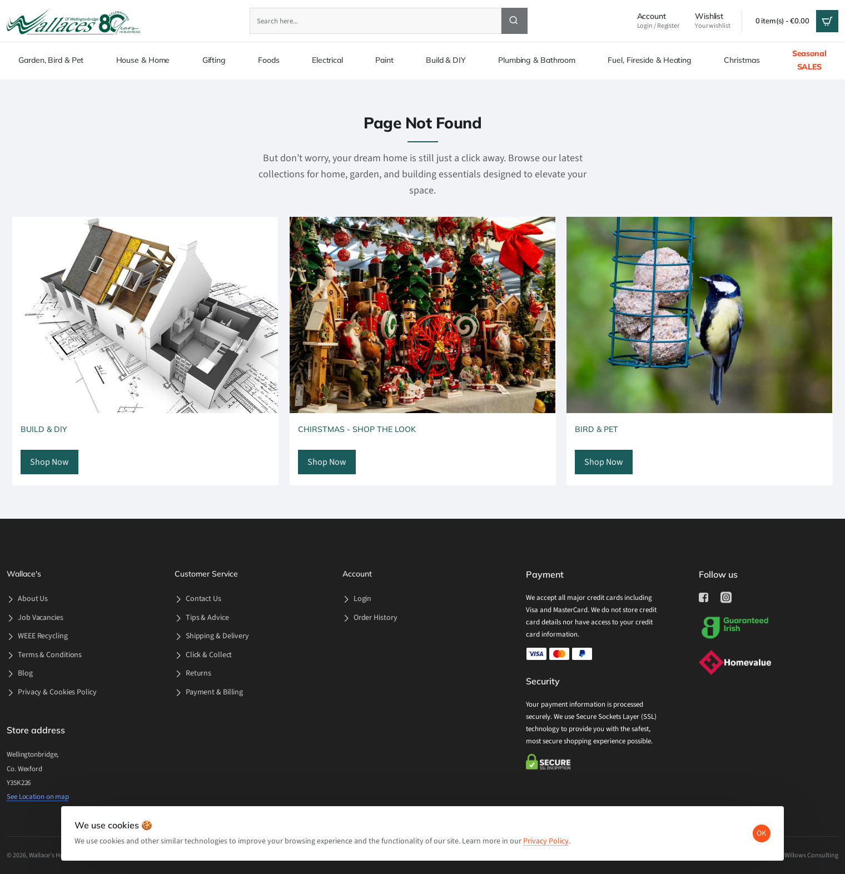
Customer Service (206, 574)
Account (357, 574)
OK (757, 824)
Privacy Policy (550, 832)
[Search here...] (514, 21)
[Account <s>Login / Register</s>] (658, 21)
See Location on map (38, 797)
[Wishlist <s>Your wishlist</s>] (712, 21)
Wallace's (24, 574)
